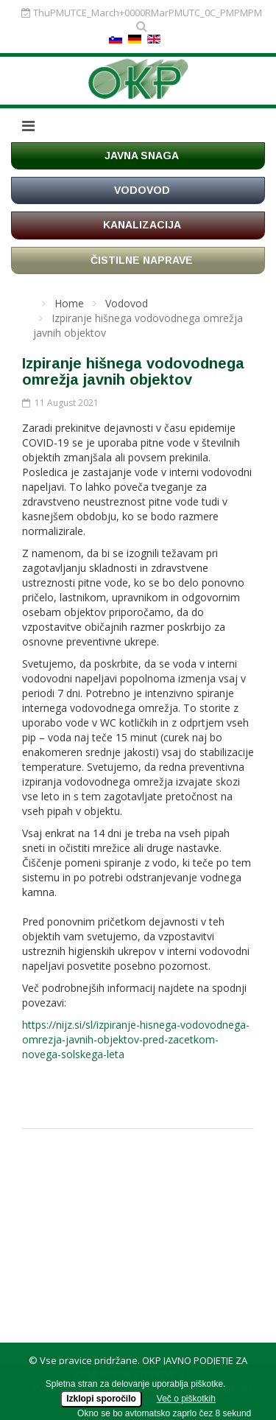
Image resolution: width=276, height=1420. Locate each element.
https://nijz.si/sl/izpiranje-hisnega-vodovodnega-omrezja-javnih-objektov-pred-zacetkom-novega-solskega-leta (136, 1039)
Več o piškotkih (186, 1398)
